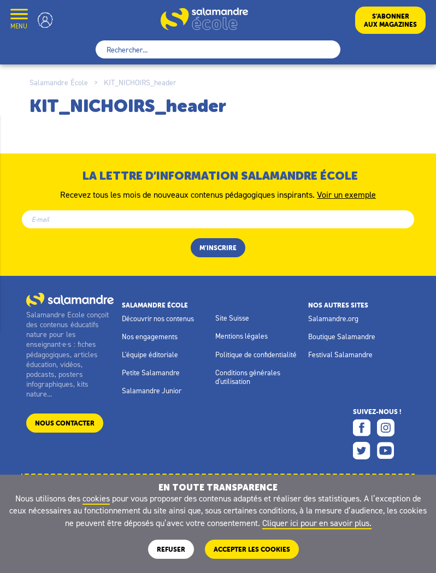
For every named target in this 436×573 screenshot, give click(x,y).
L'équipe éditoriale (150, 354)
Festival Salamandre (340, 354)
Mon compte (45, 20)
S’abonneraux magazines (390, 20)
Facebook (361, 427)
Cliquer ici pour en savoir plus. (317, 522)
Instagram (385, 427)
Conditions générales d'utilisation (247, 377)
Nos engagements (150, 336)
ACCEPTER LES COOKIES (252, 549)
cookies (96, 498)
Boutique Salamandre (341, 336)
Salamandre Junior (151, 390)
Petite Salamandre (151, 372)
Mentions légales (241, 336)
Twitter (361, 450)
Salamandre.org (333, 318)
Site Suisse (232, 318)
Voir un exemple (346, 194)
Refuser (171, 549)
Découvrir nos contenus (158, 318)
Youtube (385, 450)
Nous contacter (65, 423)
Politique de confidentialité (256, 354)
